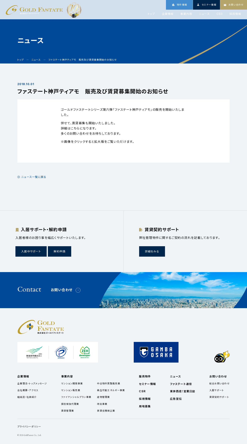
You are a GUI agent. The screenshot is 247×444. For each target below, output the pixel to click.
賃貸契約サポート (219, 397)
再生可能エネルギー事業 (111, 390)
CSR (220, 14)
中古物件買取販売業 (108, 383)
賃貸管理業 (67, 410)
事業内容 (186, 14)
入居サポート (216, 390)
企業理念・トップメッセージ (32, 383)
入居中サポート (31, 251)
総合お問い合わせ (219, 383)
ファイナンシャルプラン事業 (76, 397)
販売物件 (145, 376)
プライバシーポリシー (29, 426)
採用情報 (235, 14)
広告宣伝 (176, 398)
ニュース (204, 14)
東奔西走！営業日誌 (182, 391)
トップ (151, 14)
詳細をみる (152, 251)
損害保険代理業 (70, 404)
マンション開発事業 (72, 383)
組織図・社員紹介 (27, 397)
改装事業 (102, 404)
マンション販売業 (70, 390)
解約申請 (59, 251)
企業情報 (168, 14)
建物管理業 (103, 397)
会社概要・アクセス (28, 390)
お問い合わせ (62, 290)
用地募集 (145, 406)
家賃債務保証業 (106, 410)
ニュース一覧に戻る (34, 177)
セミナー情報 (147, 384)
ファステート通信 (181, 384)
